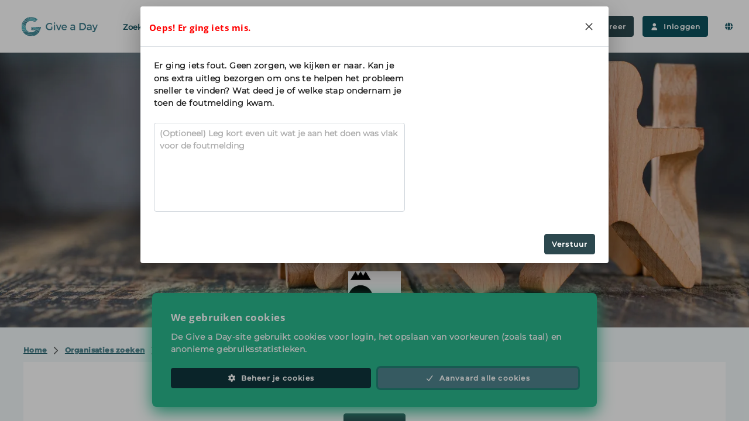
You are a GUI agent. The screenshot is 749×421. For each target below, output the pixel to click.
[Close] (589, 26)
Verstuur (570, 244)
